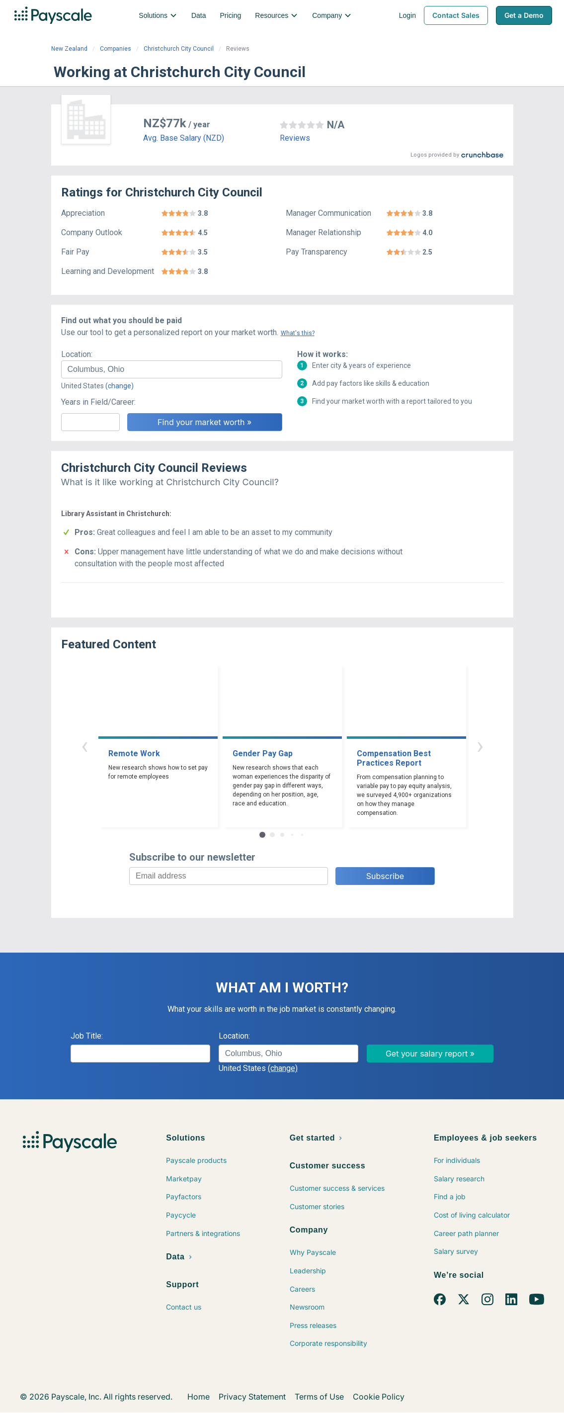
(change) (119, 386)
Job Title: (87, 1036)
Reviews (295, 138)
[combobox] (171, 369)
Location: (76, 354)
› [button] (480, 745)
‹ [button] (84, 745)
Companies (115, 48)
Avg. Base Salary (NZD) (183, 138)
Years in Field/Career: (98, 402)
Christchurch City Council (179, 48)
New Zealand (69, 48)
